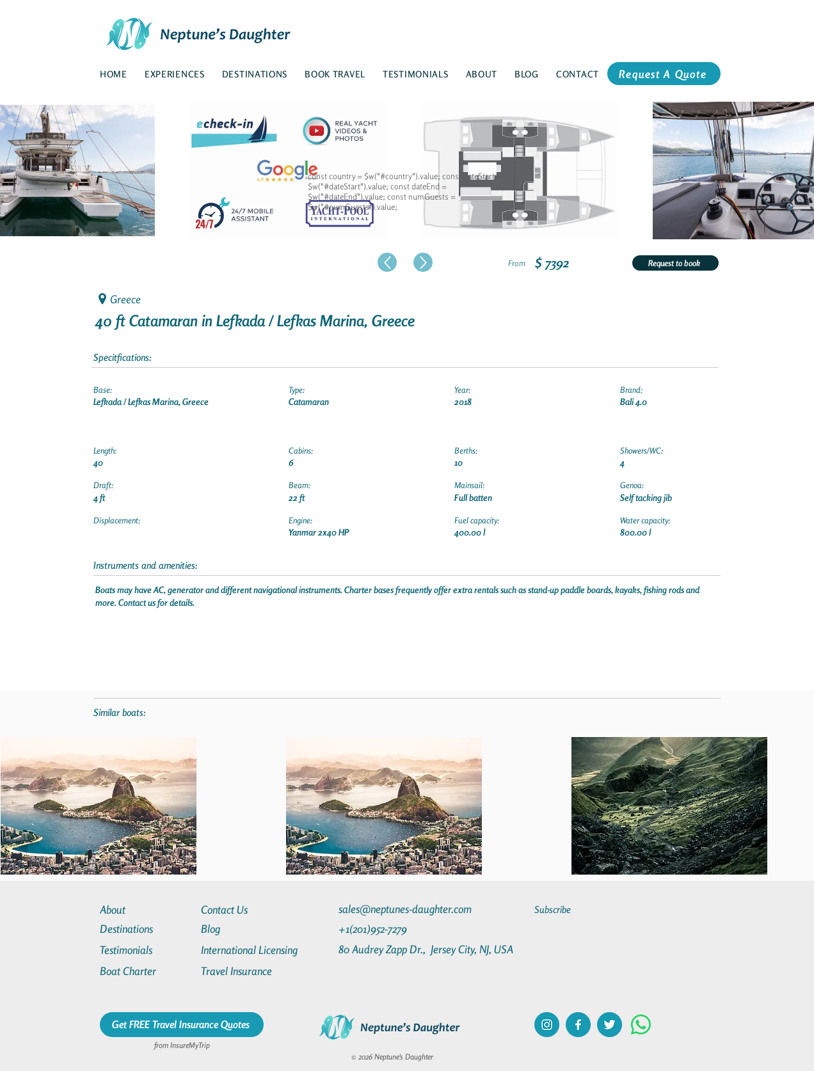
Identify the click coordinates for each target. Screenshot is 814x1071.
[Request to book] (675, 263)
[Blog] (247, 929)
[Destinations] (146, 929)
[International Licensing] (258, 950)
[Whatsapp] (640, 1024)
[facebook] (578, 1024)
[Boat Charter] (146, 971)
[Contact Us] (247, 909)
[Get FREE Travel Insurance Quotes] (182, 1024)
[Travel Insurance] (247, 971)
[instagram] (546, 1024)
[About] (146, 909)
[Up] (387, 262)
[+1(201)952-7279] (398, 929)
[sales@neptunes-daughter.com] (408, 909)
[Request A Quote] (664, 73)
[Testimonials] (146, 950)
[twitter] (609, 1024)
